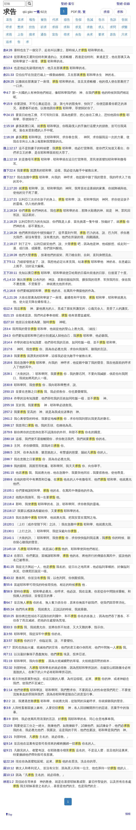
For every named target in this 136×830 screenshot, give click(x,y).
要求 (101, 34)
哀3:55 (7, 634)
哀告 (9, 19)
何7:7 (6, 647)
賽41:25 (8, 567)
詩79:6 (7, 432)
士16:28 (8, 137)
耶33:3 (7, 627)
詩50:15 (8, 391)
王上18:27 (10, 244)
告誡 (90, 19)
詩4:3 (6, 335)
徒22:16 (8, 761)
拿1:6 (6, 679)
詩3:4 (6, 329)
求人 (101, 27)
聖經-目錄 (123, 3)
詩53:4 (7, 398)
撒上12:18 (10, 159)
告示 (102, 19)
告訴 (113, 19)
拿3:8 (6, 707)
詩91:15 (8, 472)
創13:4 (7, 68)
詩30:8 (7, 385)
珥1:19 (7, 661)
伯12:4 (7, 308)
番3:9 (6, 719)
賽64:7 (7, 602)
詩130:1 (8, 531)
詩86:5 (7, 452)
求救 (90, 27)
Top (10, 814)
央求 (90, 34)
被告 (44, 19)
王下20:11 (10, 273)
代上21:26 (10, 297)
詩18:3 (7, 356)
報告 (32, 19)
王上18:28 (10, 255)
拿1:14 (7, 690)
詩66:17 (8, 425)
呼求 (9, 27)
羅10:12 (8, 768)
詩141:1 (8, 538)
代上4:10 (9, 279)
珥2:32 (7, 667)
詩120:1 (8, 524)
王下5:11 (9, 261)
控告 (32, 27)
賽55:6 (7, 584)
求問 (113, 27)
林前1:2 (8, 781)
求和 (120, 12)
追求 (9, 42)
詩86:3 (7, 445)
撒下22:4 (9, 170)
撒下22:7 (9, 177)
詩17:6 (7, 349)
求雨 (9, 34)
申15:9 (7, 103)
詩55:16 (8, 405)
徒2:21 (7, 736)
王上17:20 (10, 188)
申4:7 (6, 92)
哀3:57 (7, 640)
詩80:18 (8, 439)
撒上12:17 (10, 148)
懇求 (20, 27)
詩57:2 (7, 412)
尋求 (67, 34)
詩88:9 (7, 466)
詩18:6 (7, 362)
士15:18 (8, 126)
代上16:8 (9, 290)
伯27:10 (8, 322)
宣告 (55, 34)
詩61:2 (7, 418)
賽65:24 (8, 609)
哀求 (21, 19)
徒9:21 (7, 750)
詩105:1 (8, 490)
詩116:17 (9, 511)
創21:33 (8, 74)
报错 (128, 813)
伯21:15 (8, 315)
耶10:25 (8, 616)
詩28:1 (7, 373)
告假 (78, 19)
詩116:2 (8, 497)
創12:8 (7, 57)
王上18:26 (10, 232)
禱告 (67, 19)
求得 (107, 12)
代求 (55, 19)
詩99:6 (7, 479)
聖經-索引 (67, 3)
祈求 (44, 27)
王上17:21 (10, 199)
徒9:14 (7, 743)
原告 (113, 34)
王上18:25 (10, 221)
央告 (78, 34)
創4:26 (7, 50)
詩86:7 (7, 459)
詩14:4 (7, 342)
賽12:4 (7, 555)
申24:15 (8, 115)
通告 (44, 34)
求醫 (124, 27)
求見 (78, 27)
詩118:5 (8, 517)
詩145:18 (9, 549)
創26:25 (8, 81)
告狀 (125, 19)
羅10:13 (8, 775)
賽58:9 (7, 591)
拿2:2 (6, 701)
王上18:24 (10, 210)
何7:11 (7, 654)
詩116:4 (8, 504)
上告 (20, 34)
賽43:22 (8, 578)
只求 (124, 34)
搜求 (32, 34)
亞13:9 (7, 725)
